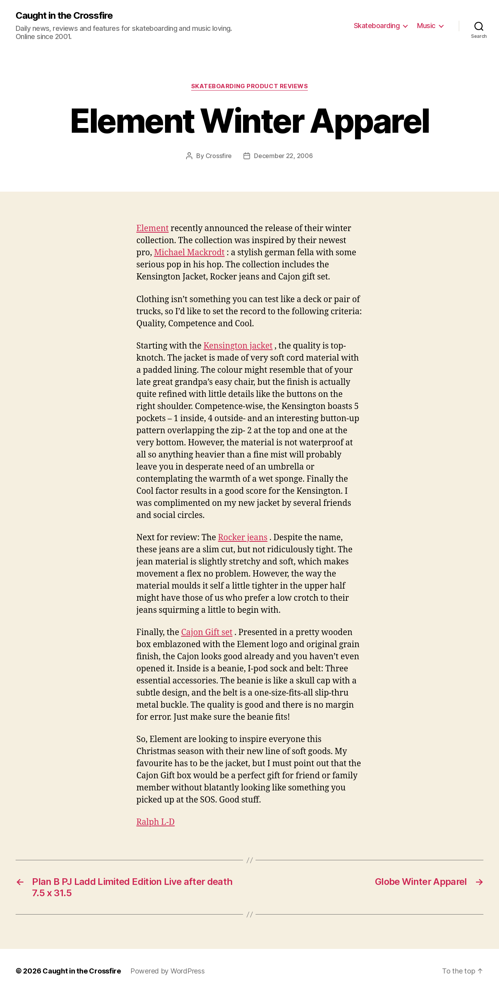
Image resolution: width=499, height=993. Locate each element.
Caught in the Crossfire (64, 15)
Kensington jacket (238, 346)
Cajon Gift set (207, 632)
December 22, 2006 (283, 156)
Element (153, 228)
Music (426, 25)
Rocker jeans (243, 537)
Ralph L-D (156, 822)
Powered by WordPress (167, 971)
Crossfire (219, 156)
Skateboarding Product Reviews (249, 86)
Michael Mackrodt (189, 252)
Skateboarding (377, 25)
